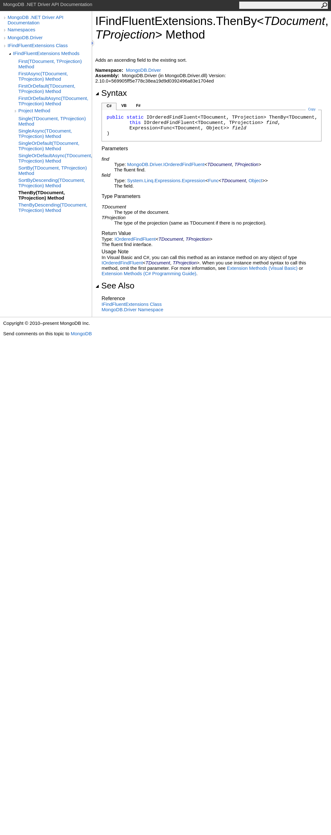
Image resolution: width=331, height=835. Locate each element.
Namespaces (21, 29)
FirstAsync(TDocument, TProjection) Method (43, 76)
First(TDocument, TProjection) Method (50, 64)
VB (124, 105)
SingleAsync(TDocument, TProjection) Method (45, 133)
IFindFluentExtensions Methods (46, 53)
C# (109, 106)
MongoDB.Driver (25, 37)
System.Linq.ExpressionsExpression (166, 180)
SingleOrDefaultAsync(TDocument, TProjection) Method (55, 158)
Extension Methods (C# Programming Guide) (149, 273)
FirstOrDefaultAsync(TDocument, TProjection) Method (53, 101)
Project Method (34, 110)
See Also (114, 285)
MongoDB (81, 333)
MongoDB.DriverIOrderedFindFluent (165, 164)
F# (138, 105)
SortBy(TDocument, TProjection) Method (52, 170)
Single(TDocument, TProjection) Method (52, 121)
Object (255, 180)
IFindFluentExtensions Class (38, 45)
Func (213, 180)
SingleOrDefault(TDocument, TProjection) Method (48, 145)
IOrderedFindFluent (135, 239)
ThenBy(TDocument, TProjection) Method (41, 195)
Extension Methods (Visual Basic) (262, 268)
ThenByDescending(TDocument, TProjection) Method (52, 207)
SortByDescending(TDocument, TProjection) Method (51, 182)
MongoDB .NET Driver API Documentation (35, 20)
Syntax (111, 93)
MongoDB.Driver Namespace (132, 309)
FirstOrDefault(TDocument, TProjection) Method (46, 88)
